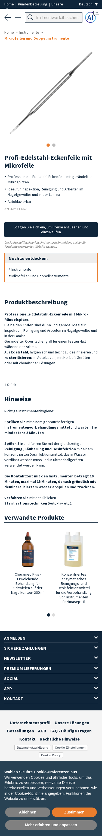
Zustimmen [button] (74, 812)
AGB (42, 730)
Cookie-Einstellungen (70, 747)
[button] (48, 615)
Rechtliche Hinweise (60, 739)
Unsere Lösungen (72, 722)
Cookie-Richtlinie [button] (29, 793)
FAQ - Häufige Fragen (71, 730)
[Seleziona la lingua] (88, 4)
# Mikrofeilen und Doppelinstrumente (39, 275)
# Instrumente (20, 269)
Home (9, 4)
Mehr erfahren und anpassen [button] (51, 825)
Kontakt (27, 739)
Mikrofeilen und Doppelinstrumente (36, 38)
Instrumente (29, 32)
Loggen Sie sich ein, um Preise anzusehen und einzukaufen (51, 229)
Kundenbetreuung (33, 4)
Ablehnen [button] (27, 812)
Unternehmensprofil (30, 722)
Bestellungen (20, 730)
